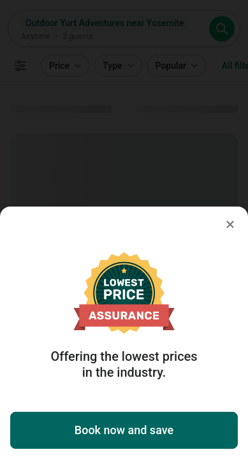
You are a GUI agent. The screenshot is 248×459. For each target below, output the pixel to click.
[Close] (230, 224)
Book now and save (124, 430)
